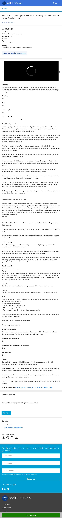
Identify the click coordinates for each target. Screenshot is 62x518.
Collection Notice (22, 474)
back (4, 8)
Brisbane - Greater (7, 34)
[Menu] (56, 3)
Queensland (17, 34)
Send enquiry (31, 515)
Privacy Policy (32, 474)
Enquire (6, 413)
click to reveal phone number (13, 428)
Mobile (30, 47)
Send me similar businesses (14, 53)
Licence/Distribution (8, 43)
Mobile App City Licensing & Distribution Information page (33, 387)
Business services (21, 47)
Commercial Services (8, 47)
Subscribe (31, 479)
